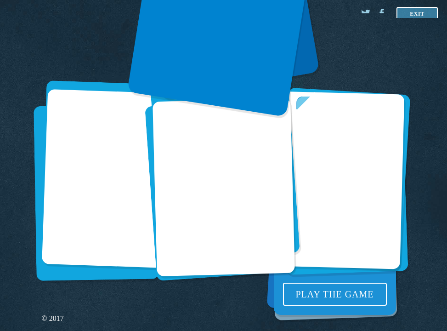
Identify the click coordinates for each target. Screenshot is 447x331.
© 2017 (53, 318)
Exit (417, 14)
